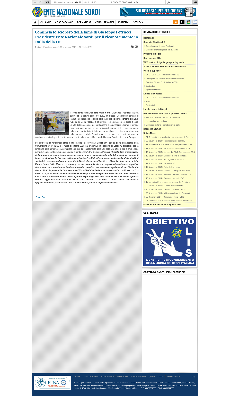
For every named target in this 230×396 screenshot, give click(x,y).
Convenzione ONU (152, 58)
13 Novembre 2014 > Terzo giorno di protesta (164, 160)
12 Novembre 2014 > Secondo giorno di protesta (166, 156)
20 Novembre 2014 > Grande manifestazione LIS (166, 186)
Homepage (148, 38)
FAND (148, 101)
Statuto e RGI (122, 376)
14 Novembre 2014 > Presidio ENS (160, 163)
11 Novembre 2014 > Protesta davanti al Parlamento (168, 148)
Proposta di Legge (152, 54)
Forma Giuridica (107, 376)
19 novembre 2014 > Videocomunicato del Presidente (168, 182)
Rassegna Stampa (152, 129)
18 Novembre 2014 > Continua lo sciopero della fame (168, 171)
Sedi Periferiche (173, 376)
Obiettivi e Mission (90, 376)
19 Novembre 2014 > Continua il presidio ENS (165, 178)
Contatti (161, 376)
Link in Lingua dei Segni (155, 109)
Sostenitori (150, 86)
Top (193, 376)
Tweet (45, 197)
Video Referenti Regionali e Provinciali (162, 50)
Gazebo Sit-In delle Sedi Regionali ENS (162, 205)
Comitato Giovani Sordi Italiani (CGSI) (162, 82)
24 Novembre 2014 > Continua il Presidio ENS (165, 189)
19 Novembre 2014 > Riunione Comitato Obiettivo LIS (168, 174)
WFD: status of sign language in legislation (164, 62)
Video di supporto (152, 71)
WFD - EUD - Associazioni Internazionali (162, 75)
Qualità (152, 376)
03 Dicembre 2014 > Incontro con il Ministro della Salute (169, 201)
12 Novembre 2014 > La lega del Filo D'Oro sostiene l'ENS (170, 152)
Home (77, 376)
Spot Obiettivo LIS (153, 90)
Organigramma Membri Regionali (159, 46)
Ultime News (149, 133)
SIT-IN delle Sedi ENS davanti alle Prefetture (164, 66)
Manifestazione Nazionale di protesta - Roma (165, 113)
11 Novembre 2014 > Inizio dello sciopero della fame (169, 145)
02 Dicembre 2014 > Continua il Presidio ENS (165, 197)
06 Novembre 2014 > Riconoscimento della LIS (165, 141)
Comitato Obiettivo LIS (154, 42)
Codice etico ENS (138, 376)
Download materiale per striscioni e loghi (163, 125)
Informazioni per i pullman (156, 121)
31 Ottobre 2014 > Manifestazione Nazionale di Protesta (169, 137)
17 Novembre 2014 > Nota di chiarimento (163, 167)
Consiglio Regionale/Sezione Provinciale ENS (165, 78)
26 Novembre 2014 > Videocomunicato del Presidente (168, 193)
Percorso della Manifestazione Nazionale (163, 117)
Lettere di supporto (152, 94)
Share (38, 197)
